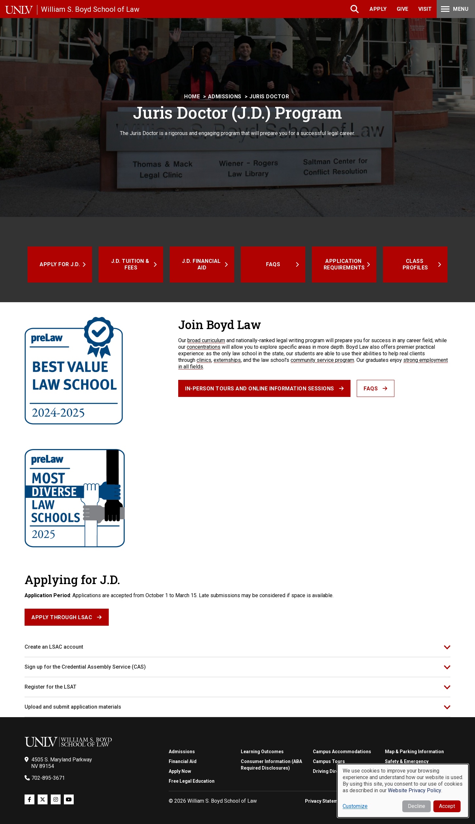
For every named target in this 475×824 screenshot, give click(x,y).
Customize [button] (355, 806)
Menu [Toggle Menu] (454, 9)
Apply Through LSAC (61, 617)
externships (227, 360)
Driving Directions (332, 771)
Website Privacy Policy (414, 790)
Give (402, 9)
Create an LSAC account (54, 647)
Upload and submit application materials (73, 707)
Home (192, 96)
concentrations (203, 347)
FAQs (273, 264)
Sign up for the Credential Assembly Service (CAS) (85, 667)
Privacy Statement (325, 801)
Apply (378, 9)
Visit (425, 9)
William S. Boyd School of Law (90, 9)
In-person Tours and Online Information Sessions (259, 388)
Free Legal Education (192, 781)
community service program (322, 360)
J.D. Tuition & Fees (131, 264)
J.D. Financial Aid (202, 264)
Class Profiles (415, 264)
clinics (204, 360)
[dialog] (402, 790)
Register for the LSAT (50, 687)
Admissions (224, 96)
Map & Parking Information (414, 751)
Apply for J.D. (60, 264)
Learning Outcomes (262, 751)
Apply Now (180, 771)
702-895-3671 (48, 778)
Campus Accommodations (342, 751)
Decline (416, 806)
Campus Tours (329, 761)
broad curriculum (206, 340)
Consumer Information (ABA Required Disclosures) (271, 765)
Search (355, 9)
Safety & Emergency (406, 761)
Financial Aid (183, 761)
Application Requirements (344, 264)
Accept (447, 806)
